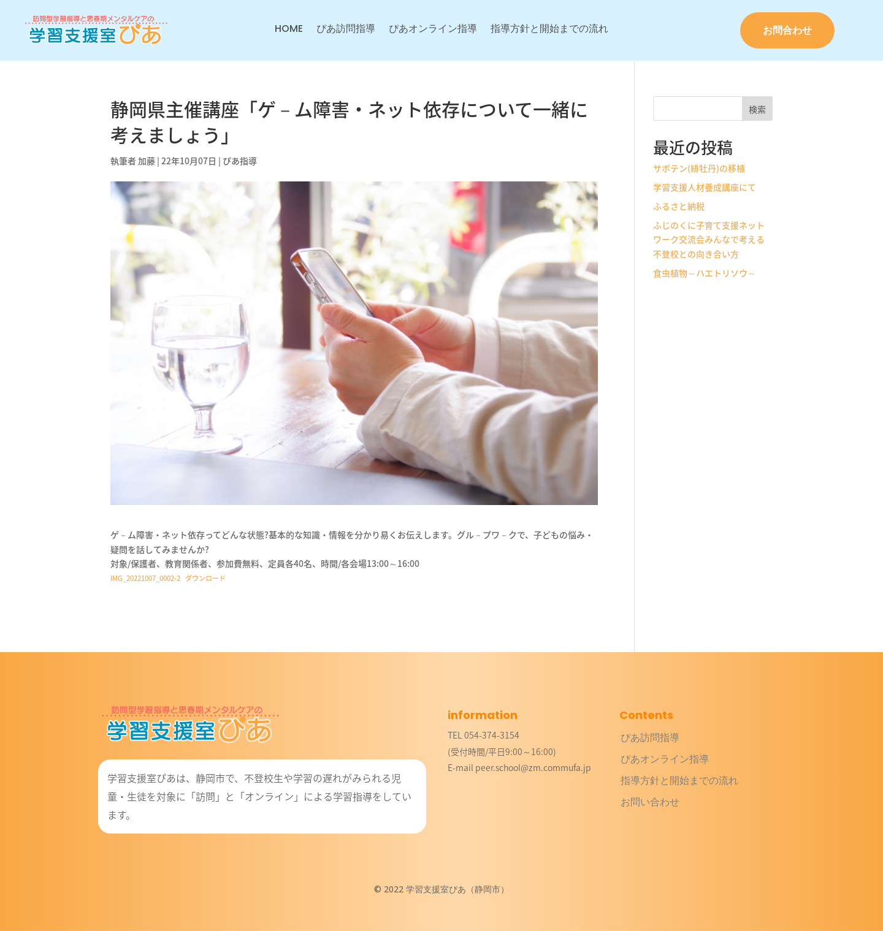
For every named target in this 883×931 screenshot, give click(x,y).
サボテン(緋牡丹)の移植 (699, 168)
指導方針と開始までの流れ (549, 30)
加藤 (146, 160)
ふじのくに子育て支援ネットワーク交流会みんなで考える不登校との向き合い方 (709, 239)
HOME (289, 30)
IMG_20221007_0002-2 (145, 578)
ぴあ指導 (240, 160)
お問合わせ (787, 30)
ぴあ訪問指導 (345, 30)
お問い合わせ (650, 802)
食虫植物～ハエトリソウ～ (704, 273)
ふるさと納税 (679, 206)
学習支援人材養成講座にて (704, 187)
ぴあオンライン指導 (433, 30)
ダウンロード (205, 578)
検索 (757, 109)
